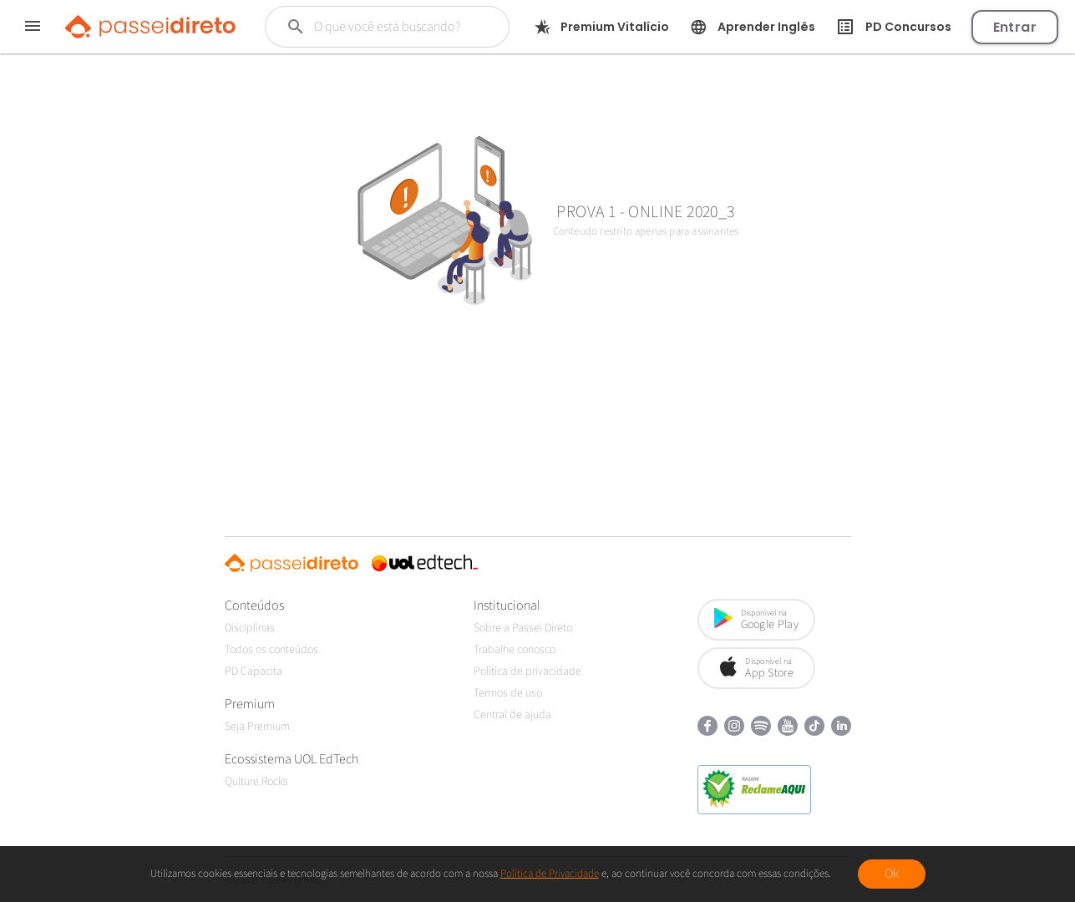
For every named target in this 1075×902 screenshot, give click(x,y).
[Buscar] (393, 26)
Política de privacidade (527, 671)
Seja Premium (257, 726)
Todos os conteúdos (271, 650)
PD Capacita (253, 671)
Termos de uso (508, 693)
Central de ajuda (512, 715)
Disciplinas (250, 628)
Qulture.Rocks (256, 782)
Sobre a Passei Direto (523, 628)
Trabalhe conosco (514, 650)
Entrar (1015, 27)
